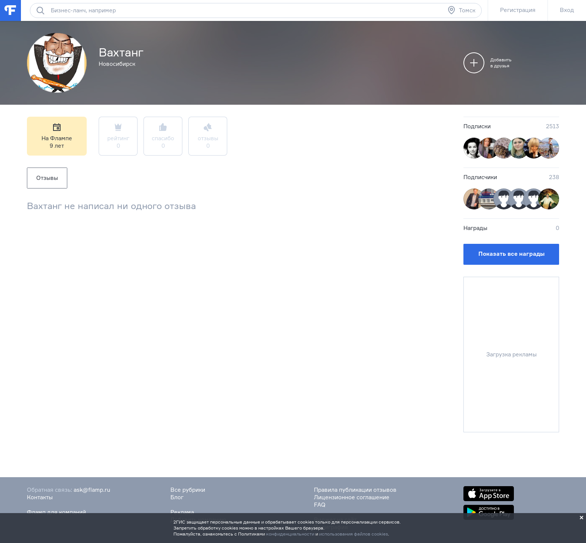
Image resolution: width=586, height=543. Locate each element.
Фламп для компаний (56, 512)
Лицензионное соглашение (351, 497)
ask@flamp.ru (92, 489)
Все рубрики (187, 489)
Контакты (40, 497)
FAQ (320, 504)
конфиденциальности (290, 534)
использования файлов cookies (353, 534)
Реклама (182, 512)
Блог (176, 497)
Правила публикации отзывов (355, 489)
